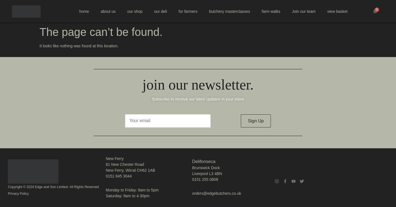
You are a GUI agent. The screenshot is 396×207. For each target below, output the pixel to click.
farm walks (271, 11)
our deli (160, 11)
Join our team (304, 11)
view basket (337, 11)
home (84, 11)
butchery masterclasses (229, 11)
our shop (134, 11)
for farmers (188, 11)
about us (108, 11)
